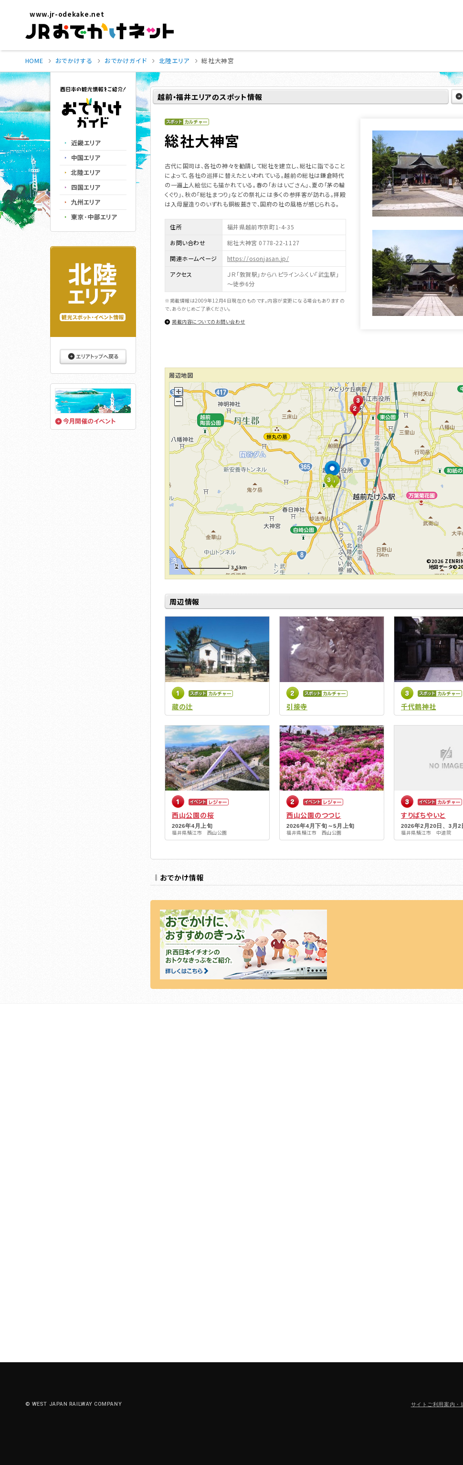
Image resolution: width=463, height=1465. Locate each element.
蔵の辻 (182, 706)
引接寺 (296, 706)
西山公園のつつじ (313, 815)
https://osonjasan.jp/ (258, 258)
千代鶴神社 (418, 706)
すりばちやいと (423, 815)
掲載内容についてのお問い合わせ (208, 321)
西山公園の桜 (193, 815)
